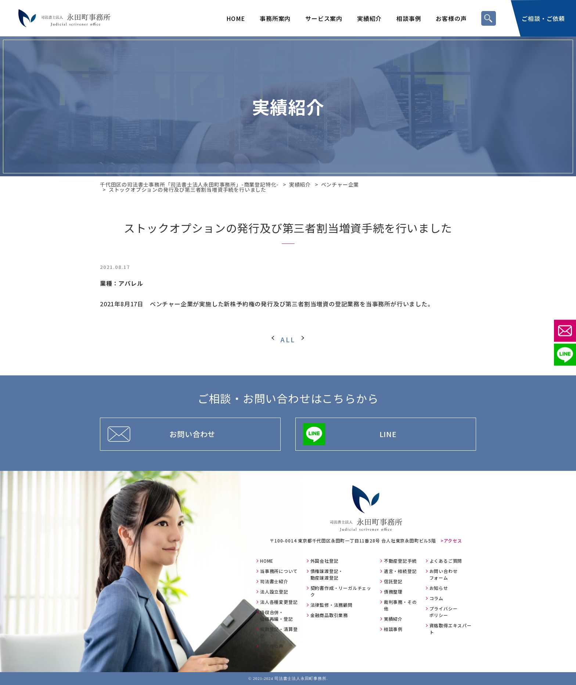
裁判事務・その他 (400, 605)
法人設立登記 (274, 591)
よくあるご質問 (445, 561)
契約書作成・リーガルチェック (340, 591)
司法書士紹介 (274, 581)
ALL (288, 339)
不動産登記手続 (400, 561)
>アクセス (451, 540)
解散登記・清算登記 (279, 632)
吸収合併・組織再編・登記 (276, 615)
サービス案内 (323, 18)
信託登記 (393, 581)
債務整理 (393, 591)
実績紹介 (369, 18)
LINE (388, 434)
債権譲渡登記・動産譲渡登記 (326, 574)
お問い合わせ (192, 434)
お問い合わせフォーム (443, 574)
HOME (235, 18)
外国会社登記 (324, 561)
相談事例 (408, 18)
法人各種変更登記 (279, 602)
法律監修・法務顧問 (331, 605)
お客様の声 (451, 18)
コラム (436, 598)
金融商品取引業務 (329, 615)
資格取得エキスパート (450, 628)
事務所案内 (275, 18)
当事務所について (279, 571)
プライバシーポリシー (443, 611)
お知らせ (438, 588)
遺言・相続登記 (400, 571)
